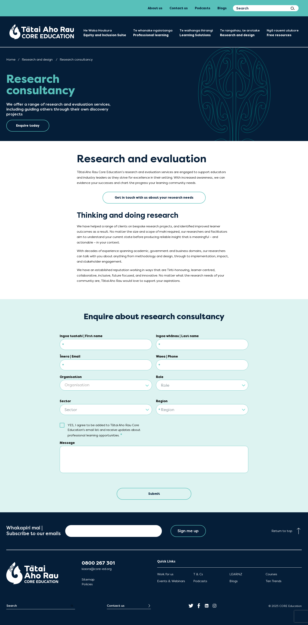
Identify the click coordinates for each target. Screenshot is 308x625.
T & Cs (198, 574)
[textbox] (106, 385)
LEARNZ (235, 574)
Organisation (71, 377)
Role (159, 377)
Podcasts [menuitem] (202, 8)
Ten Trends (273, 581)
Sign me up (188, 531)
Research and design (37, 59)
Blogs (233, 581)
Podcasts (200, 581)
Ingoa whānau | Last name (177, 336)
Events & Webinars (171, 581)
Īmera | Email (70, 356)
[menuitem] (41, 31)
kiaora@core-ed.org (97, 569)
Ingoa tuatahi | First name (81, 336)
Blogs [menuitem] (222, 8)
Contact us (116, 605)
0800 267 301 (98, 563)
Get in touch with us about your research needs (154, 197)
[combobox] (106, 382)
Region (162, 401)
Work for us (165, 574)
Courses (271, 574)
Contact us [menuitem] (179, 8)
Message (67, 443)
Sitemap (88, 579)
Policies (87, 584)
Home (11, 59)
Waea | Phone (167, 356)
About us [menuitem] (155, 8)
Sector (65, 401)
